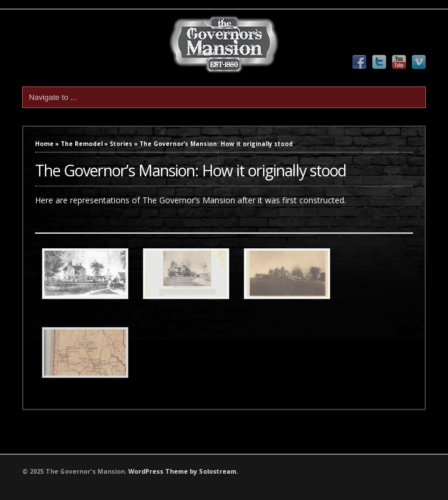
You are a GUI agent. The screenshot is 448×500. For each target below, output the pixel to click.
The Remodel (82, 144)
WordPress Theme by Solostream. (183, 471)
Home (44, 144)
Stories (121, 144)
